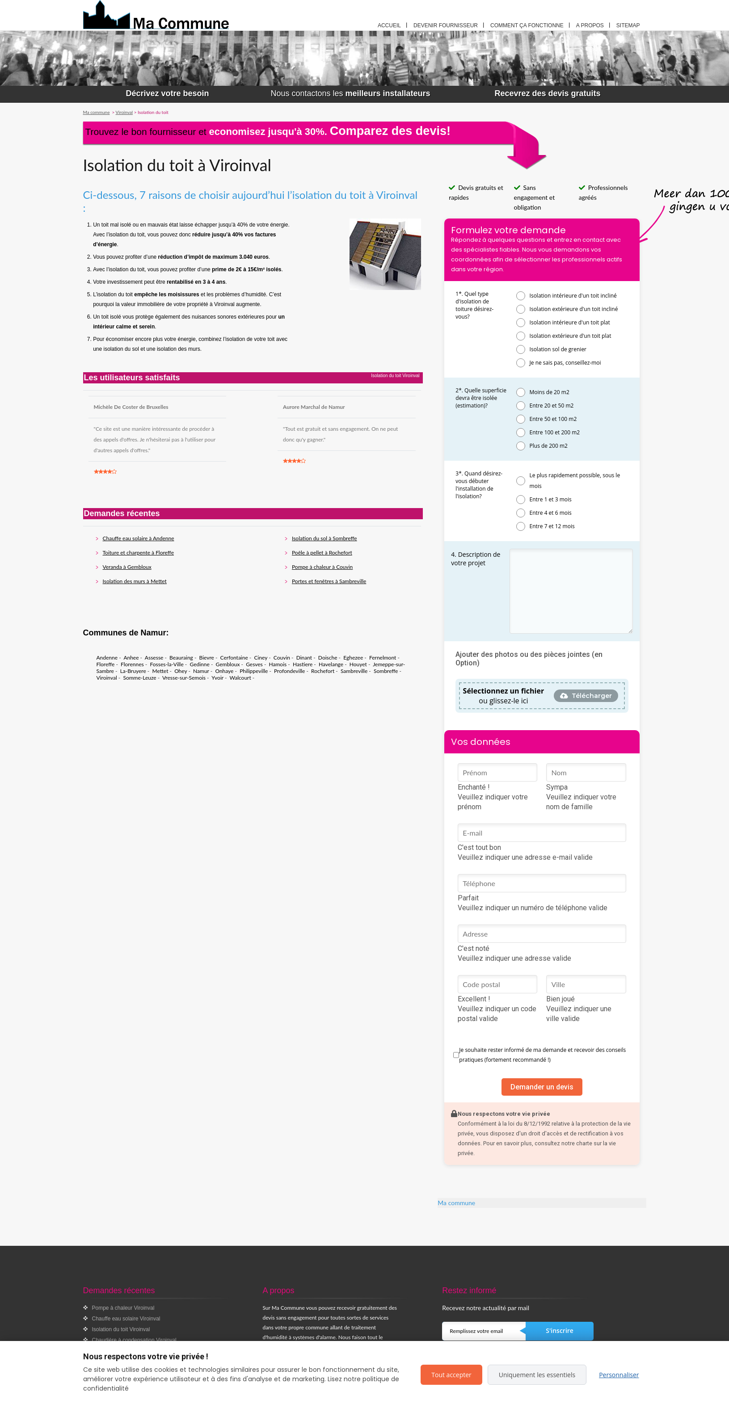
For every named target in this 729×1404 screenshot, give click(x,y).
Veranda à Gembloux (127, 566)
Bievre (206, 657)
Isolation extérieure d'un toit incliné (574, 309)
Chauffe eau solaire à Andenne (138, 538)
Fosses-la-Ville (166, 664)
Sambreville (354, 671)
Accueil (389, 25)
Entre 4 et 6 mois (551, 513)
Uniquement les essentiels (537, 1374)
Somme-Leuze (139, 677)
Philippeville (254, 671)
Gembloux (228, 664)
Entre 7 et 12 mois (552, 526)
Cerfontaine (234, 657)
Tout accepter (451, 1374)
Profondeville (289, 671)
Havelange (331, 664)
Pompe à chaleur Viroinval (123, 1308)
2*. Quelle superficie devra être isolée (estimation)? (480, 398)
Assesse (154, 657)
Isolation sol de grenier (558, 349)
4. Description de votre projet (475, 558)
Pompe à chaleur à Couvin (322, 566)
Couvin (282, 657)
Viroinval (107, 677)
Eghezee (353, 657)
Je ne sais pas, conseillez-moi (565, 362)
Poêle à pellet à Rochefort (322, 552)
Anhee (131, 657)
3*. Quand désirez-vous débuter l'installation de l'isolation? (478, 485)
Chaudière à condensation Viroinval (134, 1340)
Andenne (107, 657)
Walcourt (240, 677)
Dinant (304, 657)
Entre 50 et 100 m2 (553, 419)
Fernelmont (382, 657)
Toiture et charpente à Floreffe (138, 552)
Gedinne (199, 664)
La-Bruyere (133, 671)
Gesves (254, 664)
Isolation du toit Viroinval (121, 1329)
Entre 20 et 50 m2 (552, 405)
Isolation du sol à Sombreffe (324, 538)
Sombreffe (386, 671)
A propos (590, 25)
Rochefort (322, 671)
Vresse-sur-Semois (184, 677)
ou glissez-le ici (503, 696)
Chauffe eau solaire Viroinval (126, 1319)
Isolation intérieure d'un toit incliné (573, 295)
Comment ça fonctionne (527, 25)
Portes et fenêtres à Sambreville (329, 581)
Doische (327, 657)
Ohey (180, 671)
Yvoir (217, 677)
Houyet (358, 664)
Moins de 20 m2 (549, 392)
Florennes (132, 664)
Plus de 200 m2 (549, 446)
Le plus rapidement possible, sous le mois (575, 480)
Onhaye (224, 671)
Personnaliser (619, 1374)
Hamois (278, 664)
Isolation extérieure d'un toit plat (570, 336)
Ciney (260, 657)
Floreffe (106, 664)
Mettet (160, 671)
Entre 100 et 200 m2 (555, 432)
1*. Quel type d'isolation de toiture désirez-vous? (474, 305)
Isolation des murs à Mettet (135, 581)
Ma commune (456, 1202)
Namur (201, 671)
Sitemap (628, 25)
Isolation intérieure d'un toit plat (570, 322)
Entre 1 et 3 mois (551, 499)
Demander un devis (541, 1087)
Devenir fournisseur (445, 25)
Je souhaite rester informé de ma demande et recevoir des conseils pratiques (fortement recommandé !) (542, 1055)
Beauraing (181, 657)
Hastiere (302, 664)
